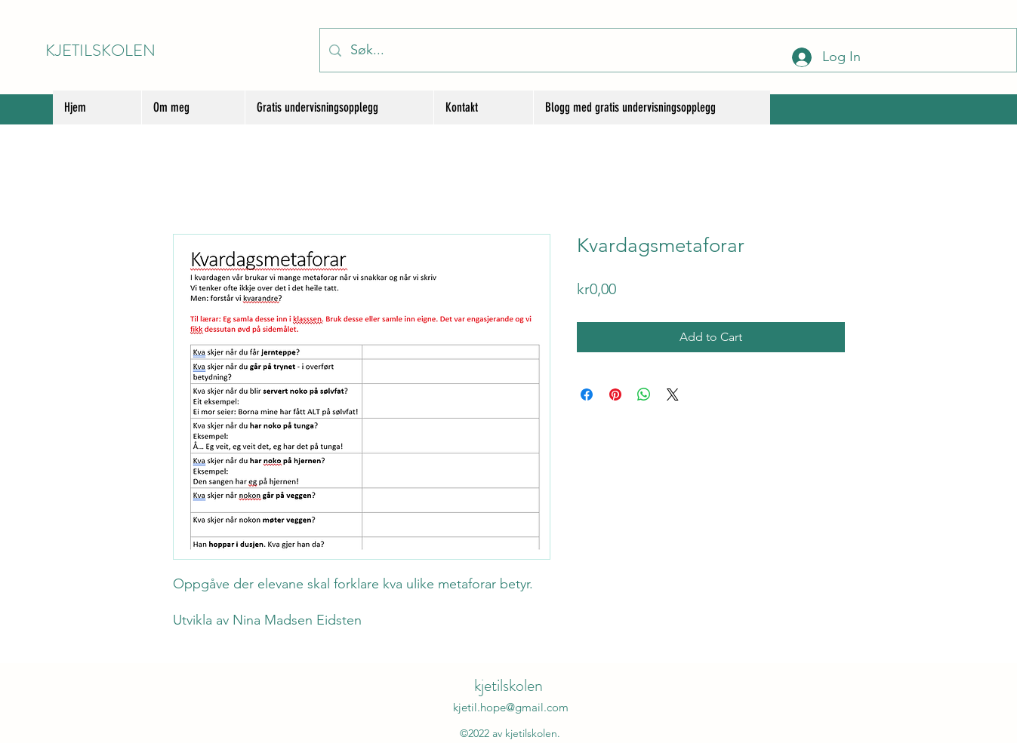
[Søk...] (667, 50)
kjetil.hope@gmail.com (511, 707)
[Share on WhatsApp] (644, 394)
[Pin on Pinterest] (615, 394)
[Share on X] (673, 394)
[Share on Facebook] (587, 394)
